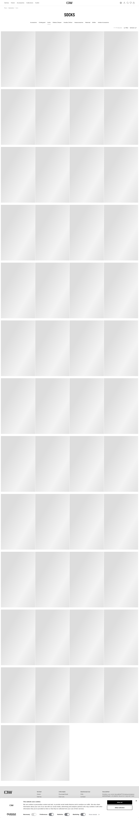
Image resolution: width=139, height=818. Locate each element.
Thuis (5, 8)
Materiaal (87, 22)
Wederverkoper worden (87, 799)
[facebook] (103, 806)
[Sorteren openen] (133, 28)
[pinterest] (111, 806)
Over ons (61, 797)
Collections (29, 3)
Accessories (20, 3)
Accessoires (11, 8)
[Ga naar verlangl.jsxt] (130, 2)
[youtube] (119, 806)
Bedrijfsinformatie (64, 799)
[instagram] (107, 806)
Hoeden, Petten (68, 22)
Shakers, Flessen (57, 22)
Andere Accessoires (103, 22)
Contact (82, 797)
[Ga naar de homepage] (69, 3)
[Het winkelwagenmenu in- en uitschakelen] (133, 2)
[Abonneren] (132, 800)
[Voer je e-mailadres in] (116, 800)
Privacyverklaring (85, 802)
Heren (13, 3)
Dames (6, 3)
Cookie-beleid (84, 807)
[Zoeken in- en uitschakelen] (127, 2)
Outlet (37, 3)
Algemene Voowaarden (87, 804)
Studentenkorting (64, 802)
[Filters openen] (125, 28)
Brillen (94, 22)
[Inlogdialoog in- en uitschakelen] (124, 3)
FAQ (81, 794)
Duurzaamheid (63, 794)
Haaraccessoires (78, 22)
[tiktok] (115, 806)
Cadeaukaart (41, 799)
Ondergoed (42, 22)
